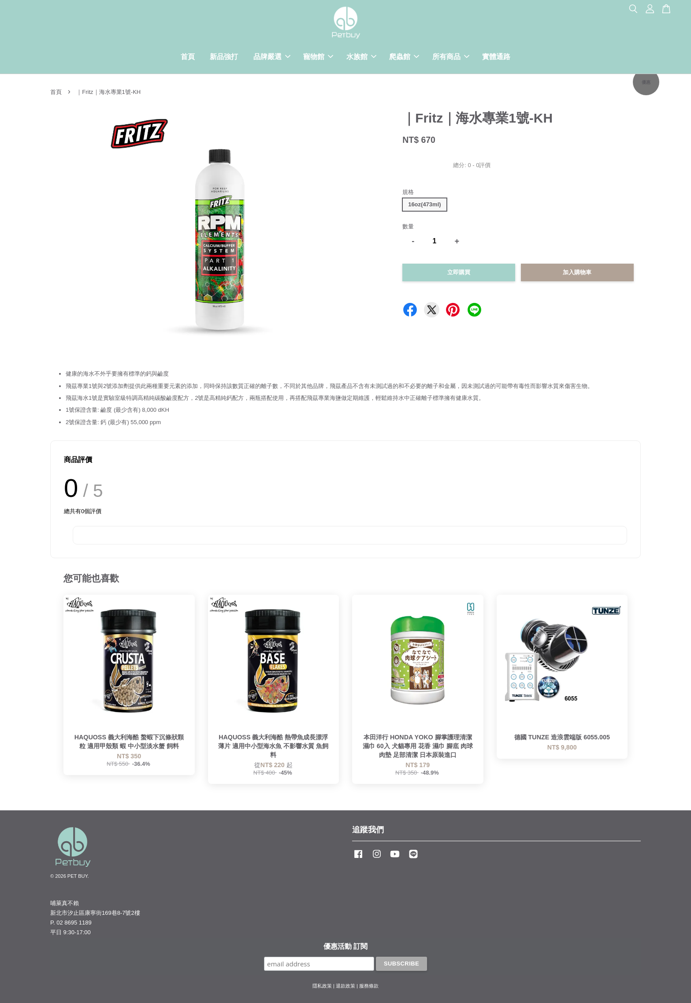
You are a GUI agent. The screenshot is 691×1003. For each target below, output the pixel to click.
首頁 (188, 56)
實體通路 (496, 56)
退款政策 (345, 985)
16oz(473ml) (424, 204)
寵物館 (318, 56)
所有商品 (450, 56)
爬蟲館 (404, 56)
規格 (408, 192)
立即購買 (458, 272)
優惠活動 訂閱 (345, 946)
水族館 (361, 56)
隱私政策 (322, 985)
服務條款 (369, 985)
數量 (408, 226)
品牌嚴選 (271, 56)
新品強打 (224, 56)
